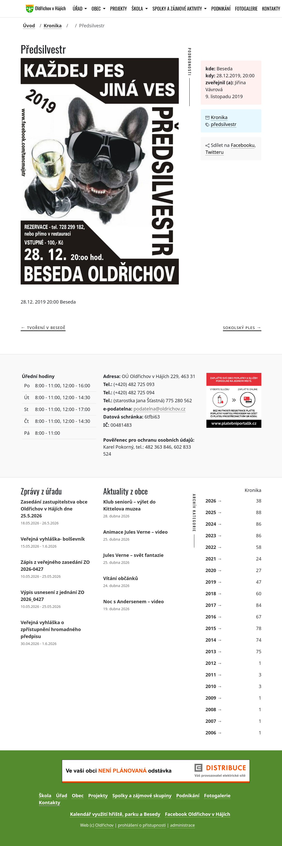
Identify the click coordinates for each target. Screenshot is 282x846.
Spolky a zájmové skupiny (142, 795)
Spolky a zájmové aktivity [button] (177, 8)
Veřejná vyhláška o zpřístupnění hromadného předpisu (51, 629)
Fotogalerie (246, 8)
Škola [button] (138, 8)
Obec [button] (97, 8)
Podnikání (220, 8)
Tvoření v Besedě (46, 327)
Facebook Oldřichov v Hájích (197, 814)
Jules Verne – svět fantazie (133, 555)
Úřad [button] (78, 8)
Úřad (61, 795)
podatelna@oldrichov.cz (159, 409)
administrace (182, 825)
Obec (78, 795)
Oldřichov (104, 825)
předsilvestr (223, 124)
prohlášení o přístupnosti (142, 825)
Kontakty (49, 802)
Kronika (53, 25)
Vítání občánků (120, 578)
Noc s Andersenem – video (133, 601)
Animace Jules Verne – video (135, 532)
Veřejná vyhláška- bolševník (53, 539)
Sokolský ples (239, 327)
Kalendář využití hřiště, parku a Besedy (115, 814)
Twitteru (214, 152)
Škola (45, 795)
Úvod (29, 25)
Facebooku (243, 145)
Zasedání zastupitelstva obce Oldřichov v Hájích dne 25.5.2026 (54, 509)
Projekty (118, 8)
